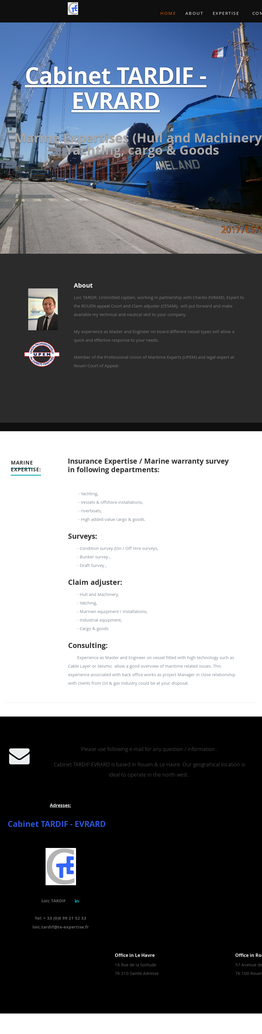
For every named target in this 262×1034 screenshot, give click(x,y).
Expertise (226, 13)
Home (168, 13)
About (194, 13)
